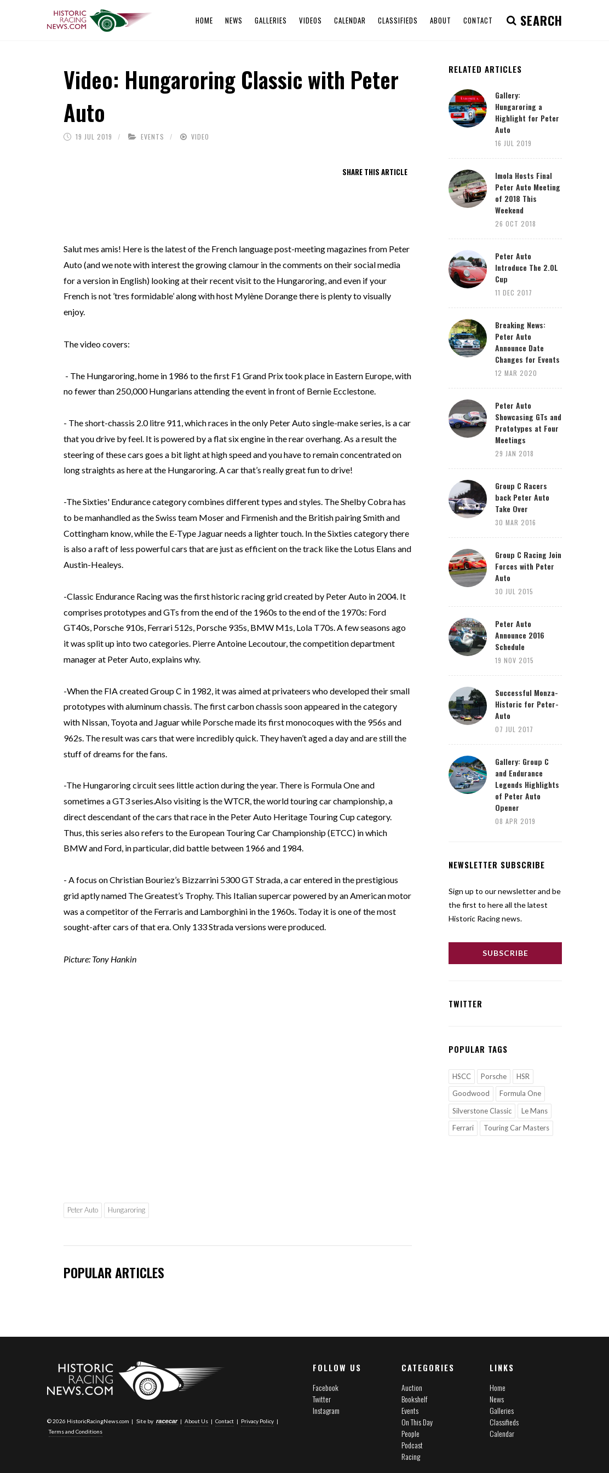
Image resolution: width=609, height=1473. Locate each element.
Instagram (326, 1410)
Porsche (494, 1076)
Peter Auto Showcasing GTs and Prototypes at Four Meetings (528, 422)
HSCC (461, 1076)
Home (497, 1387)
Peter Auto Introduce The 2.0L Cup (526, 267)
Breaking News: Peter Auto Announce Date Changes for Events (527, 342)
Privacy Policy (257, 1421)
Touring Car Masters (516, 1127)
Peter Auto (82, 1209)
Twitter (322, 1399)
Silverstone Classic (482, 1110)
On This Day (417, 1422)
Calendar (502, 1433)
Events (152, 136)
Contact (224, 1421)
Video (200, 136)
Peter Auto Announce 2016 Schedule (519, 635)
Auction (411, 1387)
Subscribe (505, 953)
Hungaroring (126, 1209)
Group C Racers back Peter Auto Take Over (522, 497)
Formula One (520, 1093)
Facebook (325, 1387)
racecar (166, 1421)
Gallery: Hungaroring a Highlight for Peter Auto (527, 112)
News (497, 1399)
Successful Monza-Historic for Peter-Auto (527, 704)
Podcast (412, 1445)
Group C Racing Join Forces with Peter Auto (528, 566)
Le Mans (534, 1110)
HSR (523, 1076)
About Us (196, 1421)
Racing (410, 1456)
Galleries (502, 1410)
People (410, 1433)
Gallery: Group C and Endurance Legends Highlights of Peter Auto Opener (527, 784)
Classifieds (504, 1422)
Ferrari (463, 1127)
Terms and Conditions (75, 1431)
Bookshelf (414, 1399)
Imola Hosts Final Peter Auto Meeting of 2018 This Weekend (527, 193)
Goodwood (471, 1093)
